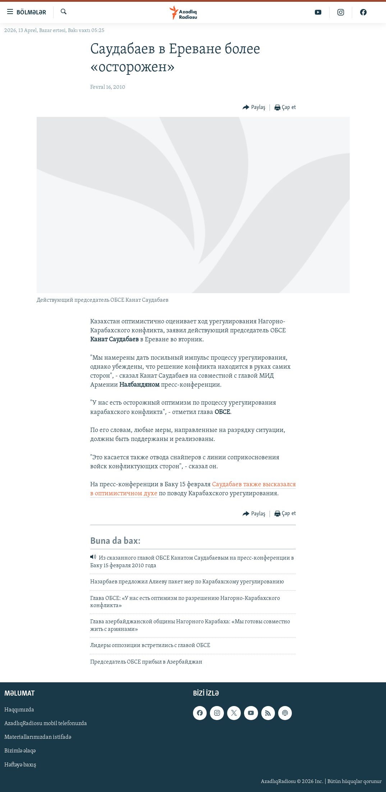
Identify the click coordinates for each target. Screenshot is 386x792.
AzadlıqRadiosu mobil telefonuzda (45, 724)
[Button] (254, 108)
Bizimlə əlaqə (20, 751)
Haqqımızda (19, 710)
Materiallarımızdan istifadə (37, 737)
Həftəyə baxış (20, 765)
